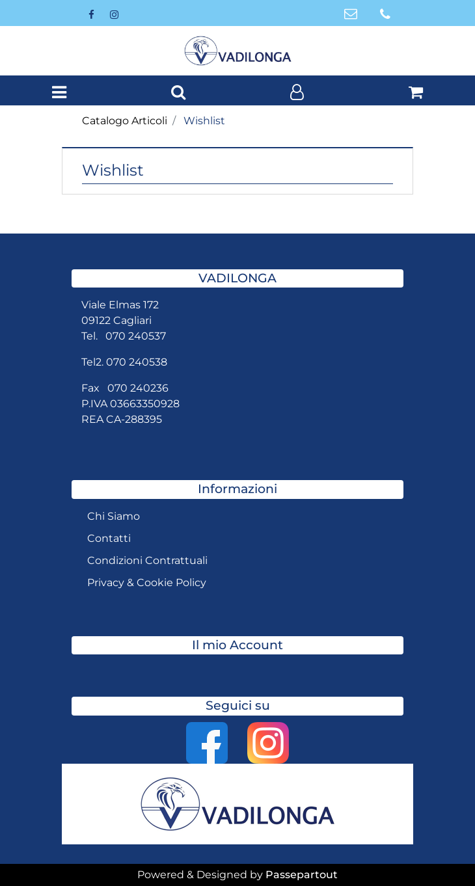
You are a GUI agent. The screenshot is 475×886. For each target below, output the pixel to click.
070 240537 (135, 336)
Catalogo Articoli (124, 120)
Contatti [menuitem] (109, 538)
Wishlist (204, 120)
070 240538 (136, 362)
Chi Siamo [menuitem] (113, 516)
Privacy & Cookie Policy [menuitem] (146, 582)
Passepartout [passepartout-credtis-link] (301, 874)
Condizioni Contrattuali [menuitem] (147, 560)
